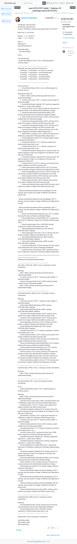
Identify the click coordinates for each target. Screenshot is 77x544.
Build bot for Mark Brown (29, 18)
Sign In (62, 3)
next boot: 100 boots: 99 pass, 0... (65, 13)
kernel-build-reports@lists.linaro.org (68, 27)
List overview (6, 9)
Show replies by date (53, 535)
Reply (18, 530)
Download (6, 21)
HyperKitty (38, 541)
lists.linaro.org (10, 3)
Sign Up (70, 3)
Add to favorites (68, 38)
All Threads (6, 14)
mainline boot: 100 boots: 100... (24, 13)
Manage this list (52, 3)
